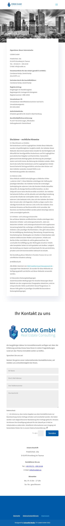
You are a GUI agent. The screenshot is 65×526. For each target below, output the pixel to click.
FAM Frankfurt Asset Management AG (39, 266)
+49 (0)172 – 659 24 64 (34, 466)
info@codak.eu (35, 470)
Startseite (16, 516)
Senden (52, 433)
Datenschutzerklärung (30, 516)
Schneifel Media (29, 523)
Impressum (45, 516)
